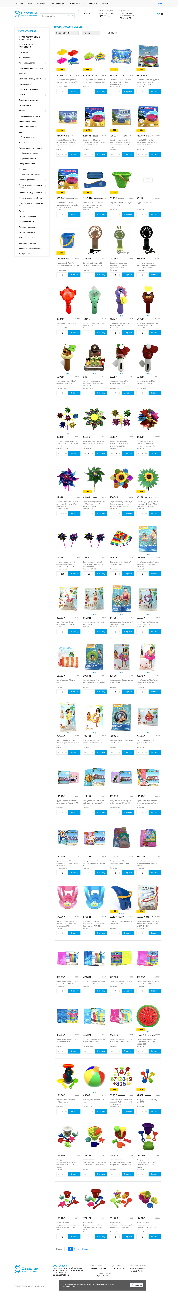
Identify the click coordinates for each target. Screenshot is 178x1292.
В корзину (74, 91)
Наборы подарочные (27, 137)
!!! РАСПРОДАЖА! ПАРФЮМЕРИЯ (26, 46)
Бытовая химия (25, 84)
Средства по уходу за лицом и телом (30, 186)
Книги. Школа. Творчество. (29, 127)
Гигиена (22, 95)
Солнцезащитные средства (29, 174)
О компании (41, 3)
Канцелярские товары (27, 121)
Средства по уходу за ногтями (30, 193)
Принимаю (137, 1285)
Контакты (93, 3)
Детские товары (25, 105)
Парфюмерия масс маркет (29, 153)
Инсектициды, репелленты (29, 116)
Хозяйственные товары (28, 238)
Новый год (23, 142)
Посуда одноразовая (27, 164)
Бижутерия (23, 73)
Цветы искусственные (27, 243)
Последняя (87, 1249)
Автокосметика (25, 58)
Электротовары (25, 254)
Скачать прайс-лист (76, 3)
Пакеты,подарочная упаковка (30, 148)
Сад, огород (23, 169)
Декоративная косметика (28, 100)
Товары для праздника (27, 227)
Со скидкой (112, 33)
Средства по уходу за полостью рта (31, 204)
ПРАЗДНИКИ (24, 52)
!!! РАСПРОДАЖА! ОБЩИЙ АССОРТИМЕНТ (29, 38)
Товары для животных (27, 216)
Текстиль (22, 211)
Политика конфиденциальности (30, 1286)
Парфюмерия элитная (27, 158)
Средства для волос (27, 180)
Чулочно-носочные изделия (30, 248)
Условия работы (57, 3)
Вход (160, 3)
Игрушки (22, 111)
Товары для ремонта (27, 232)
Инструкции (106, 3)
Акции (30, 3)
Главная (19, 3)
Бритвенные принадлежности (30, 79)
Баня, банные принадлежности (31, 68)
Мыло (21, 132)
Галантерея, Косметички (28, 89)
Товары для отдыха (26, 222)
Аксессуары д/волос (27, 63)
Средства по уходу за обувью (30, 198)
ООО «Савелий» (61, 1266)
